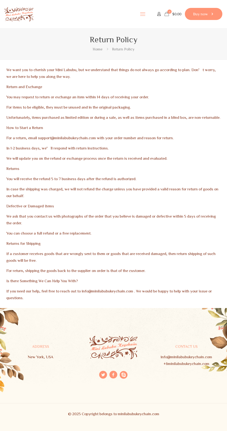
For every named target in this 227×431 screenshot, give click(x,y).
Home (97, 49)
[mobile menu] (143, 14)
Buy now (203, 14)
